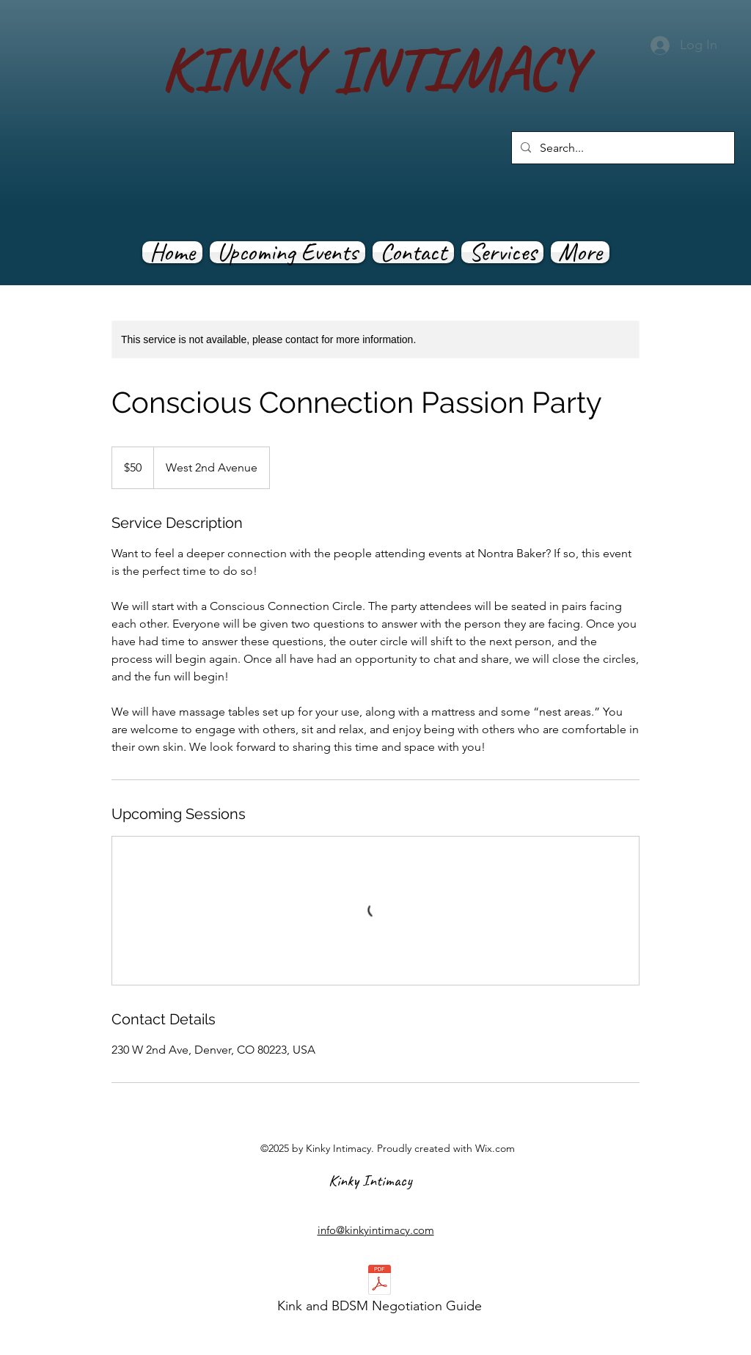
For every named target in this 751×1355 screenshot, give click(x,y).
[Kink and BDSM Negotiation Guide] (379, 1293)
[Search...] (621, 148)
